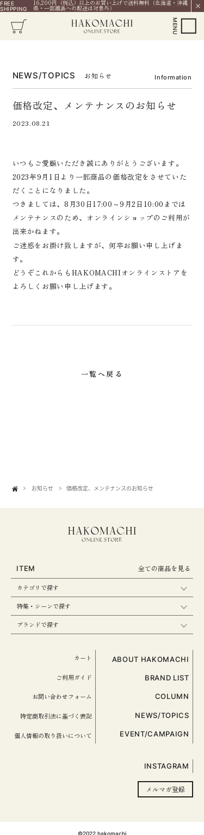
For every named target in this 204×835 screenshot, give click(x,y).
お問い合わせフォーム (62, 696)
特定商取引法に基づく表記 (56, 715)
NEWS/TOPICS (162, 715)
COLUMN (172, 696)
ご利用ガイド (74, 677)
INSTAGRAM (166, 766)
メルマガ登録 (165, 789)
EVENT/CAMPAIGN (154, 733)
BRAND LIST (167, 677)
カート (83, 657)
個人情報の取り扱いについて (53, 735)
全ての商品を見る (164, 568)
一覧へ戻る (102, 374)
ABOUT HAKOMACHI (150, 659)
